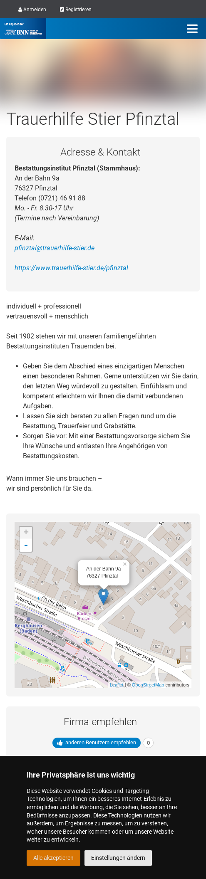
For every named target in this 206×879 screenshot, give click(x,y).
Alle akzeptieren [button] (53, 857)
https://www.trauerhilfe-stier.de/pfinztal (71, 268)
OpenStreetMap (148, 684)
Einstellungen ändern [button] (118, 857)
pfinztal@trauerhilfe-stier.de (54, 248)
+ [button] (26, 533)
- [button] (26, 545)
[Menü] (192, 28)
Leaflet (117, 684)
